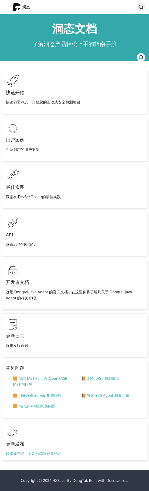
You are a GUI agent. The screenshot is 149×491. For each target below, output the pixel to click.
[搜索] (141, 7)
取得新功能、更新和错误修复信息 (34, 453)
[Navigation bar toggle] (7, 6)
